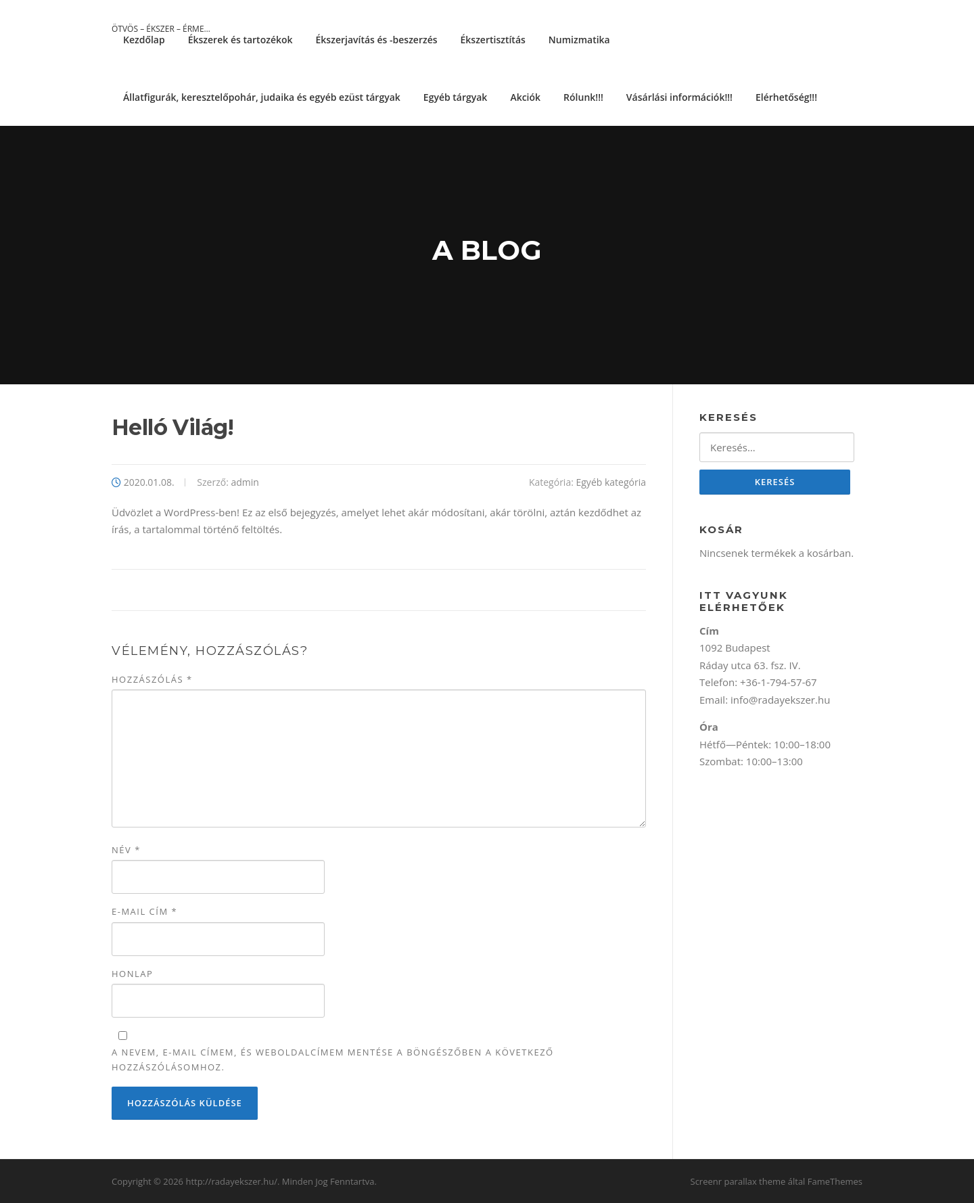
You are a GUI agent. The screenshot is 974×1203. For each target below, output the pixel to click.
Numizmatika (579, 39)
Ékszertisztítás (493, 39)
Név (126, 850)
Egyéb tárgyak (455, 97)
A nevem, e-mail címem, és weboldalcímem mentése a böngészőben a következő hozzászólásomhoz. (333, 1059)
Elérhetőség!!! (786, 97)
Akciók (525, 97)
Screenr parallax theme (738, 1181)
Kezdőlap (144, 39)
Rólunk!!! (583, 97)
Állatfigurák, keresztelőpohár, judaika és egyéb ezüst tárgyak (261, 97)
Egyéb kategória (611, 482)
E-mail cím (144, 911)
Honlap (132, 974)
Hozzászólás (152, 679)
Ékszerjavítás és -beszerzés (377, 39)
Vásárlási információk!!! (679, 97)
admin (244, 482)
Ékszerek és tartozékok (240, 39)
